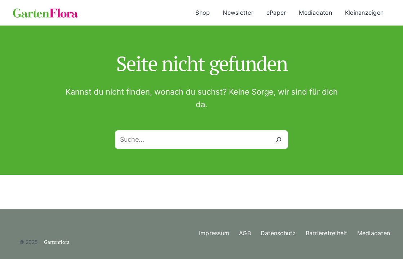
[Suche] (278, 139)
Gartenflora (57, 241)
